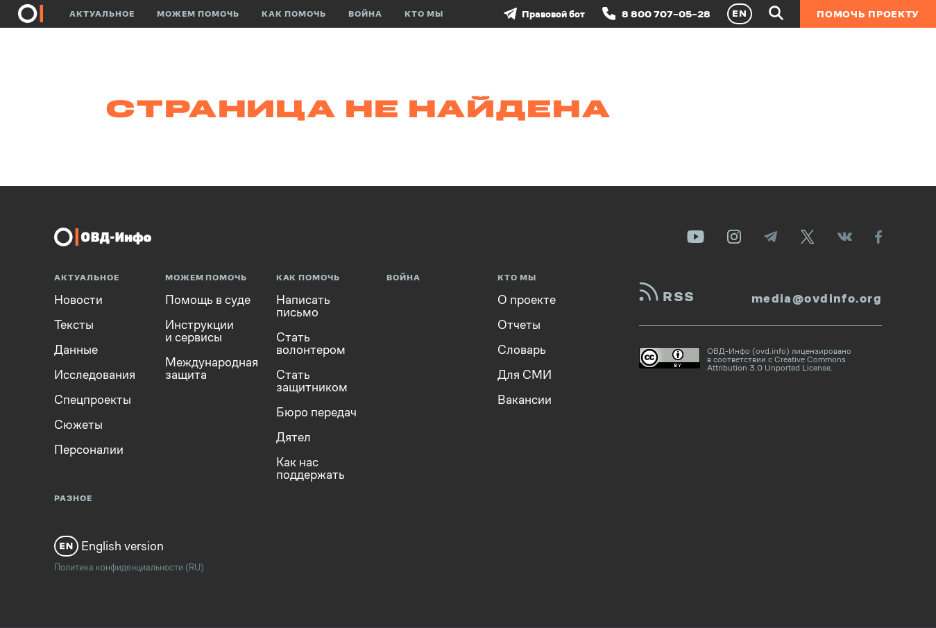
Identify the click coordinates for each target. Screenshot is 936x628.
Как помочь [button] (294, 14)
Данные (76, 349)
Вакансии (524, 399)
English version (109, 546)
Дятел (293, 437)
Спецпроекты (92, 399)
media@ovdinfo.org (816, 298)
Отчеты (519, 325)
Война (365, 14)
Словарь (521, 349)
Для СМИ (524, 374)
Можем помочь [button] (198, 14)
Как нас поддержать (310, 468)
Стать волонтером (311, 343)
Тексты (74, 325)
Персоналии (89, 449)
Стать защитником (312, 380)
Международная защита (211, 368)
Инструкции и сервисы (199, 331)
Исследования (94, 374)
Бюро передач (316, 412)
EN (739, 13)
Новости (78, 300)
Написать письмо (303, 306)
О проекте (526, 300)
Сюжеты (78, 424)
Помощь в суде (207, 300)
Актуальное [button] (102, 14)
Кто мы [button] (424, 14)
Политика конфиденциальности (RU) (129, 567)
